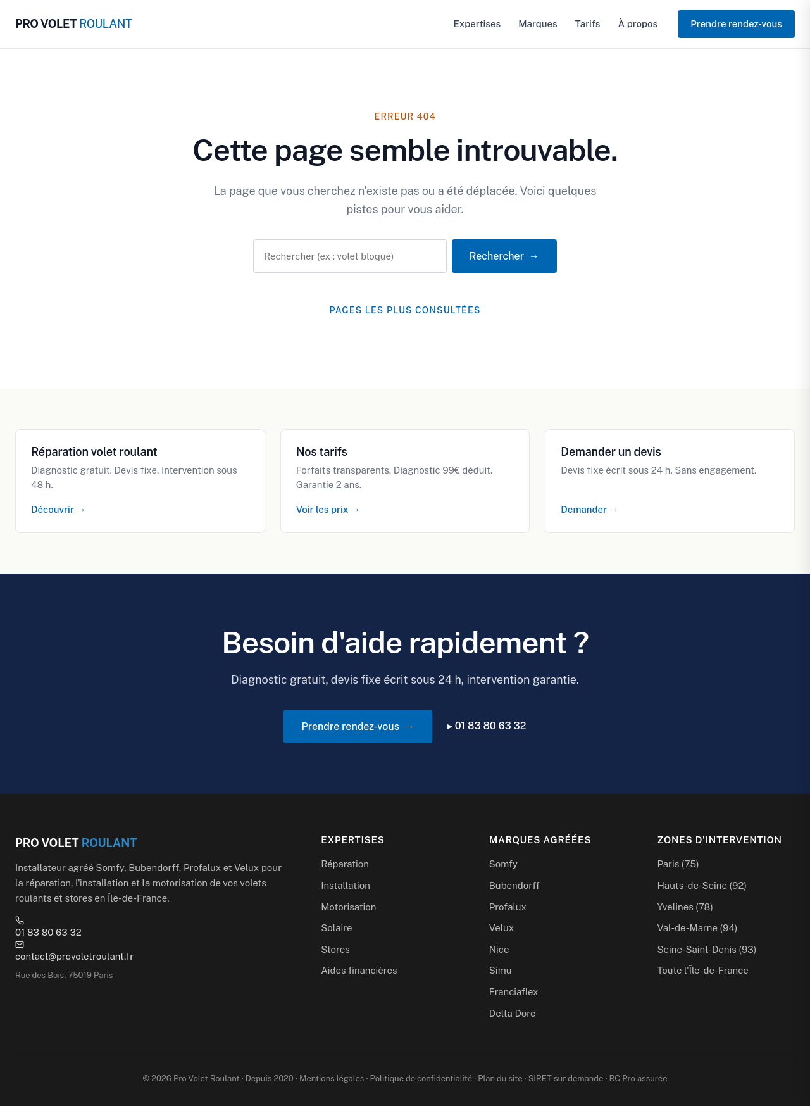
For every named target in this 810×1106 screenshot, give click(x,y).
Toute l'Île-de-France (702, 970)
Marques (538, 23)
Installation (345, 885)
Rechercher (497, 256)
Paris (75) (678, 863)
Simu (500, 970)
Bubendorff (514, 885)
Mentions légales (331, 1078)
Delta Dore (512, 1013)
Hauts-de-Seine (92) (702, 885)
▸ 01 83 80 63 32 (486, 726)
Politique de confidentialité (421, 1078)
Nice (499, 949)
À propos (637, 23)
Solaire (336, 927)
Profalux (507, 907)
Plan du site (500, 1078)
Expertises (477, 23)
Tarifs (588, 23)
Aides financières (359, 970)
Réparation (345, 863)
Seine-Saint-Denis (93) (706, 949)
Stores (335, 949)
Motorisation (348, 907)
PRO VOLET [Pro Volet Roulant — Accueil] (73, 23)
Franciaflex (514, 991)
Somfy (503, 863)
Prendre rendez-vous (736, 23)
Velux (501, 927)
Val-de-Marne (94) (697, 927)
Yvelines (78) (685, 907)
